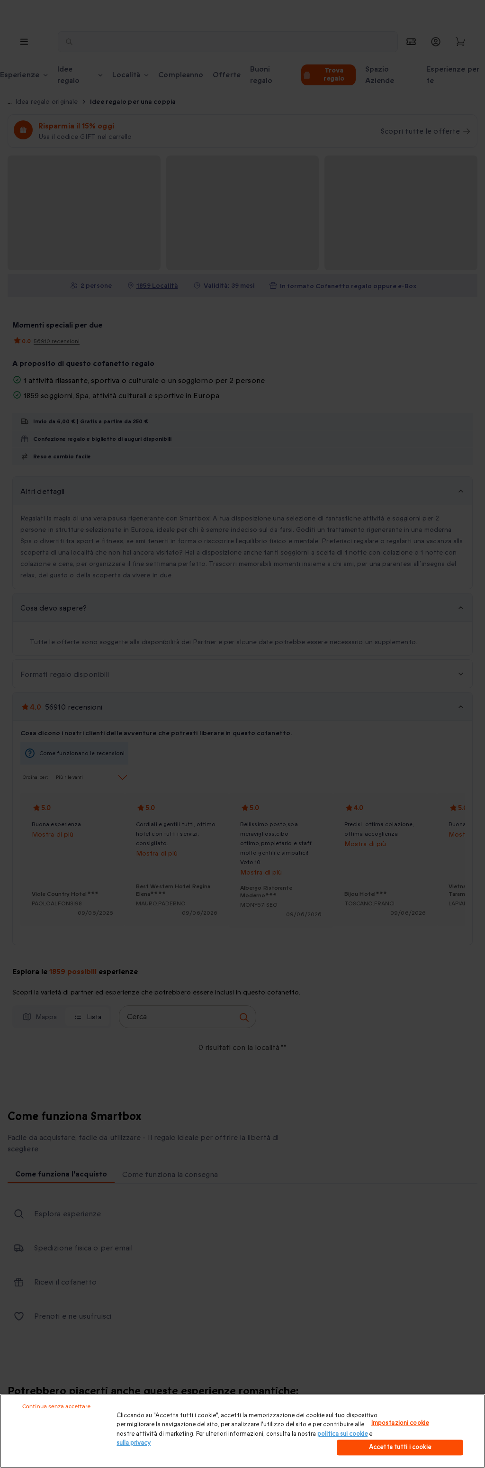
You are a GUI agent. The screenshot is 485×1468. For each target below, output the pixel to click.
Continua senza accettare (56, 1406)
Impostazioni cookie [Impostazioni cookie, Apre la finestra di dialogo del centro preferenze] (400, 1423)
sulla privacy (134, 1443)
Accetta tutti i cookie (400, 1447)
